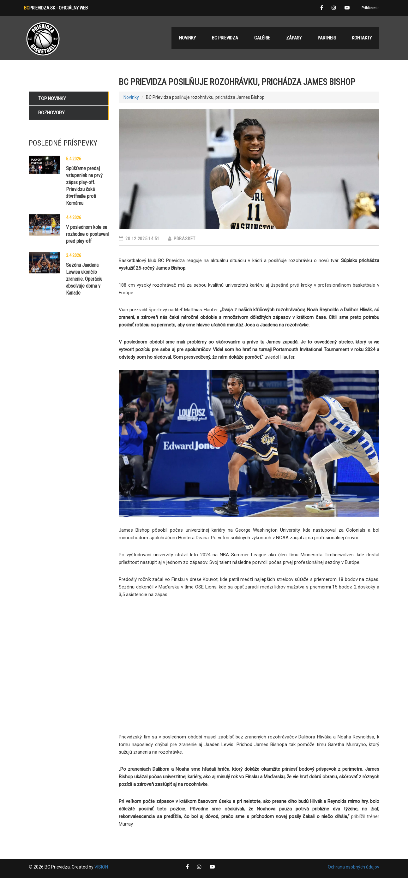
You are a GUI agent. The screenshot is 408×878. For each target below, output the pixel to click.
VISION (101, 866)
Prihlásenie (370, 7)
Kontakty (362, 38)
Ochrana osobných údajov (353, 866)
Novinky (131, 97)
